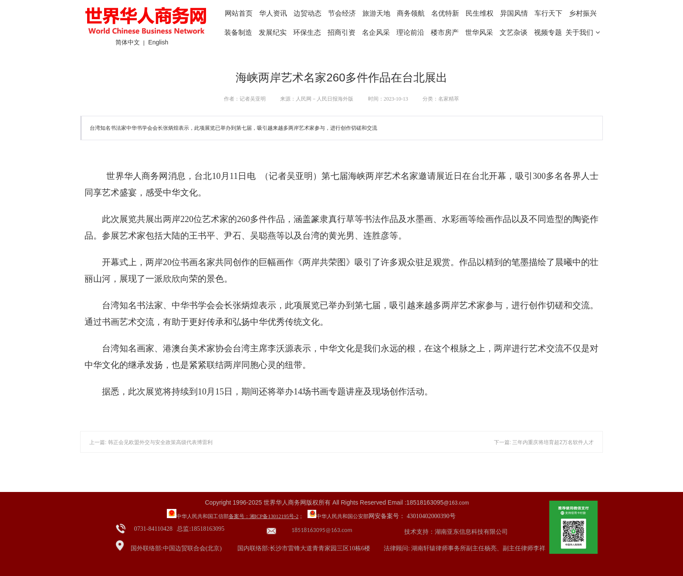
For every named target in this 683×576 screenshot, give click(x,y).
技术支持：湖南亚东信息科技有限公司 (456, 532)
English (158, 42)
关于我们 (582, 32)
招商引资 (341, 32)
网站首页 (239, 13)
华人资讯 (273, 13)
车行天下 (548, 13)
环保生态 (307, 32)
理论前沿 (410, 32)
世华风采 (479, 32)
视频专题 (548, 32)
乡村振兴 (583, 13)
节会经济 (342, 13)
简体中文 (127, 42)
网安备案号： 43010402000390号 (412, 516)
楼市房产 (445, 32)
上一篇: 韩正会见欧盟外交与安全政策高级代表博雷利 (151, 442)
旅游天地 (376, 13)
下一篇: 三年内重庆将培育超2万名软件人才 (544, 442)
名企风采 (376, 32)
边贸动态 (307, 13)
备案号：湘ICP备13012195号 (261, 516)
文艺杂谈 (513, 32)
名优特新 (445, 13)
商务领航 (411, 13)
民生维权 (480, 13)
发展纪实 (273, 32)
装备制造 (238, 32)
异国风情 (514, 13)
